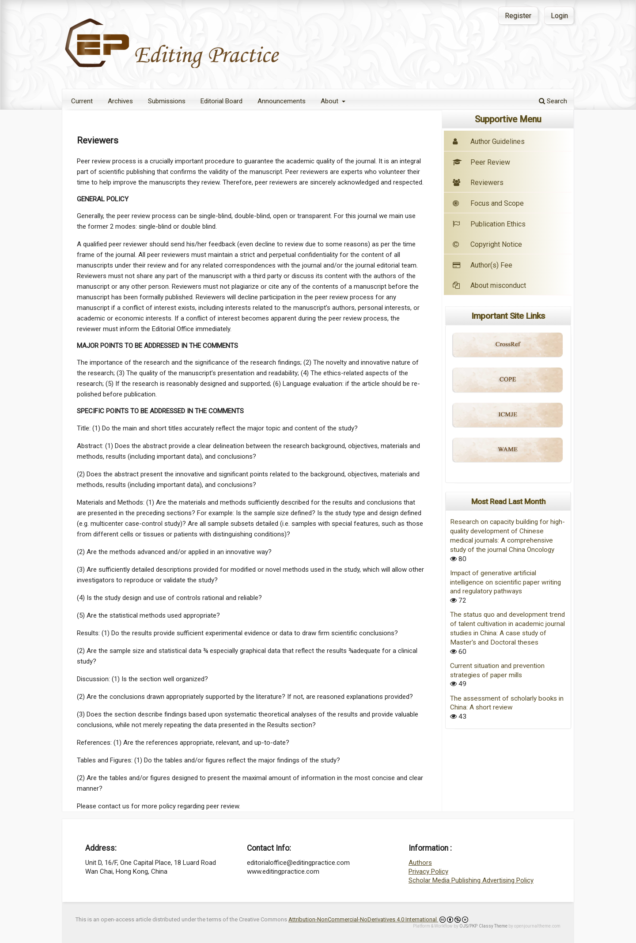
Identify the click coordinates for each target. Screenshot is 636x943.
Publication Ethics (489, 224)
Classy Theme (493, 926)
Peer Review (481, 162)
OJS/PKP (468, 926)
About (330, 101)
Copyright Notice (496, 244)
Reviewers (478, 182)
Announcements (281, 101)
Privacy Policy (428, 871)
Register (518, 15)
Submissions (167, 101)
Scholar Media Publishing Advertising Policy (471, 880)
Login (559, 15)
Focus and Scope (488, 203)
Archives (120, 101)
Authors (420, 863)
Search (553, 101)
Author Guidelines (497, 141)
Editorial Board (221, 101)
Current (82, 101)
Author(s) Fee (491, 265)
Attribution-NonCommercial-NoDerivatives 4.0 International (378, 919)
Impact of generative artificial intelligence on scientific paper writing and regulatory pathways (505, 582)
